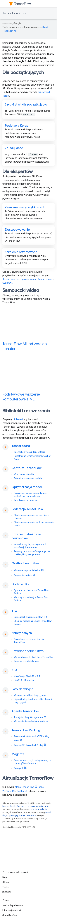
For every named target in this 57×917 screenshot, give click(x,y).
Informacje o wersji (11, 910)
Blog (4, 877)
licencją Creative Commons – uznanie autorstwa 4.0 (25, 806)
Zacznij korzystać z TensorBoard (29, 452)
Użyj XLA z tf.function (24, 680)
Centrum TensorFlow (26, 468)
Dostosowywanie (17, 230)
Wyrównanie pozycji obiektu (27, 570)
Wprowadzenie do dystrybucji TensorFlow (34, 657)
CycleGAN (7, 282)
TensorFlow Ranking (26, 730)
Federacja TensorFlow (27, 509)
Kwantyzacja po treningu (26, 500)
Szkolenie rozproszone (21, 252)
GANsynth (18, 768)
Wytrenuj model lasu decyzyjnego (30, 695)
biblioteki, (18, 419)
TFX (14, 611)
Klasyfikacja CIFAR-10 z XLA (27, 676)
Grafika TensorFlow (25, 563)
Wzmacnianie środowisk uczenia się (31, 721)
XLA (14, 670)
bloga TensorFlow (24, 787)
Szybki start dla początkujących (27, 104)
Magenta (18, 754)
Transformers (45, 279)
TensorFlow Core (14, 13)
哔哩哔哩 (6, 892)
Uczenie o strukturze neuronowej (26, 536)
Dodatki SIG (20, 584)
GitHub (5, 882)
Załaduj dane (14, 148)
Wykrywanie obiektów (24, 474)
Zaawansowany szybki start (24, 207)
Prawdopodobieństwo (28, 651)
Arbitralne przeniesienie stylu (28, 478)
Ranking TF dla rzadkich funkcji (28, 745)
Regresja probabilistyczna (26, 661)
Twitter (20, 791)
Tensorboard (21, 446)
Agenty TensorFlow (25, 711)
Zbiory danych (22, 633)
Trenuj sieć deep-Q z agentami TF (30, 717)
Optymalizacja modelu (27, 487)
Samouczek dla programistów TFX (30, 617)
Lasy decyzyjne (22, 689)
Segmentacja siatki (23, 575)
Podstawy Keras (16, 126)
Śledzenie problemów (12, 905)
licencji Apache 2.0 (39, 809)
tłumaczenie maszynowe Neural (19, 279)
